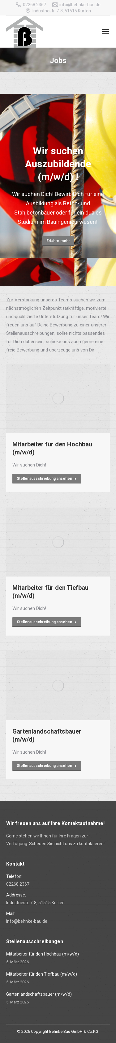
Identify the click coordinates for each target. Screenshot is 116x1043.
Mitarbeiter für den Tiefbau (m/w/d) (50, 591)
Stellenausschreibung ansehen (47, 478)
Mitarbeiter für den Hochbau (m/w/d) (52, 448)
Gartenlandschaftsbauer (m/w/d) (46, 735)
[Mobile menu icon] (105, 31)
